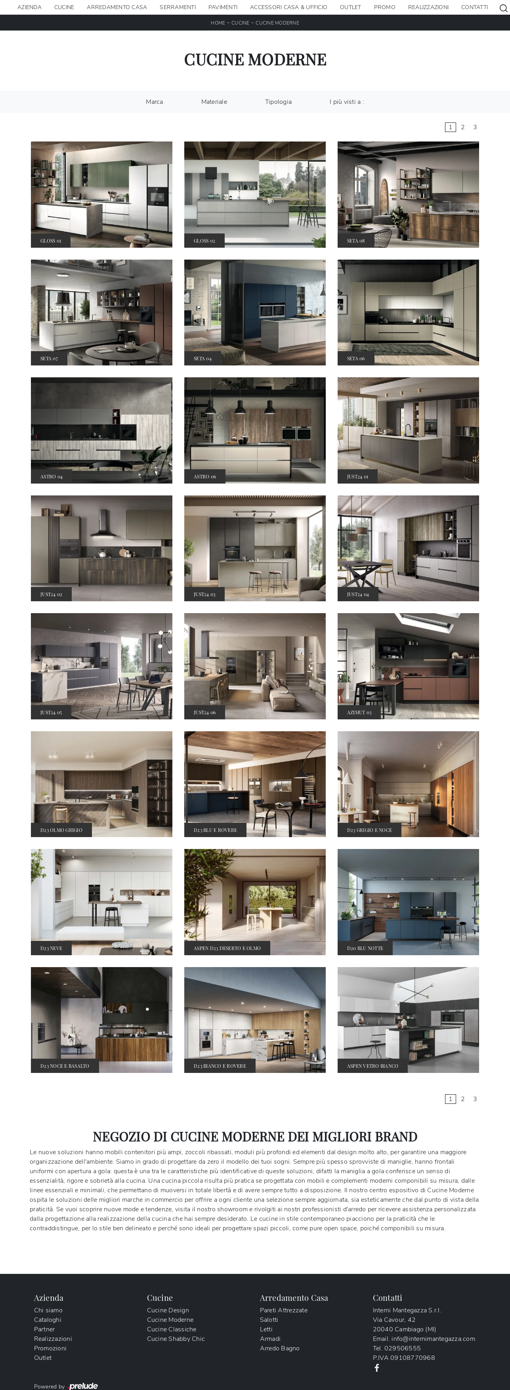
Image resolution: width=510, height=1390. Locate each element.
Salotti (269, 1319)
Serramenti (178, 7)
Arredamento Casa (117, 7)
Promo (384, 7)
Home (218, 23)
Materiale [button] (214, 102)
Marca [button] (154, 102)
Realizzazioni (428, 7)
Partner (44, 1329)
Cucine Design (168, 1310)
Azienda (29, 7)
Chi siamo (48, 1310)
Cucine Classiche (172, 1329)
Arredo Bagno (280, 1348)
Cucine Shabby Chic (176, 1339)
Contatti (474, 7)
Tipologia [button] (278, 102)
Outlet (350, 7)
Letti (266, 1329)
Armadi (270, 1339)
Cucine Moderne (277, 23)
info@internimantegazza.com (433, 1339)
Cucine (64, 7)
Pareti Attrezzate (284, 1310)
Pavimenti (222, 7)
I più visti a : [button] (347, 102)
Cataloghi (47, 1319)
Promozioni (50, 1348)
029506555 (402, 1348)
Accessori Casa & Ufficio (288, 7)
